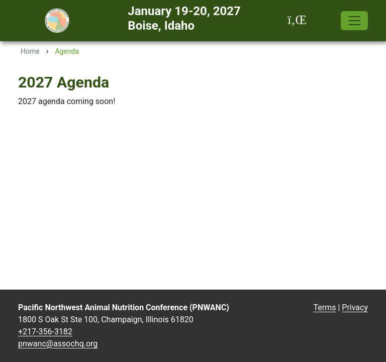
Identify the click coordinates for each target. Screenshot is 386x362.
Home (30, 51)
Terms (325, 307)
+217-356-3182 (45, 331)
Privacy (355, 307)
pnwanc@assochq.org (58, 343)
